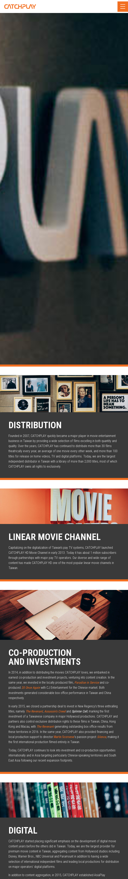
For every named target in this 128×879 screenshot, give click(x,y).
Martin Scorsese (64, 737)
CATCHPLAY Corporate (20, 6)
